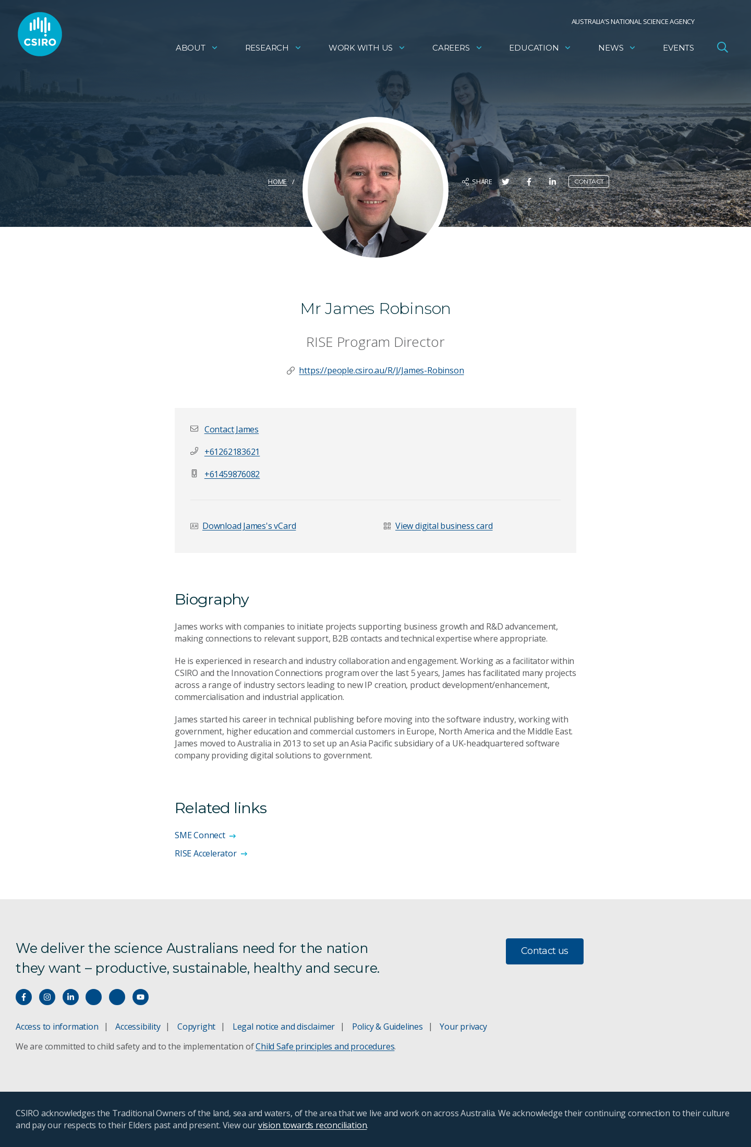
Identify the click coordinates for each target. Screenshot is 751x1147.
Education (540, 50)
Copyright (196, 1026)
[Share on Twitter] (506, 182)
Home (277, 181)
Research (273, 50)
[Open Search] (722, 49)
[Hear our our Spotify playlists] (94, 997)
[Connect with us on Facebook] (24, 997)
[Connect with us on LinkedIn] (71, 997)
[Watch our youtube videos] (140, 997)
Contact (589, 181)
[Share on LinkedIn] (552, 182)
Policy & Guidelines (387, 1026)
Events (678, 50)
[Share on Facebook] (529, 182)
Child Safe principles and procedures (325, 1046)
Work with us (367, 50)
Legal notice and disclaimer (284, 1026)
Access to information (57, 1026)
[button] (231, 429)
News (617, 50)
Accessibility (137, 1026)
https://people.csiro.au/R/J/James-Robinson (381, 370)
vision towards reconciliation (312, 1125)
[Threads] (117, 997)
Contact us (544, 951)
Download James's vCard (249, 526)
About (197, 50)
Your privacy (463, 1026)
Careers (457, 50)
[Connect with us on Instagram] (47, 997)
